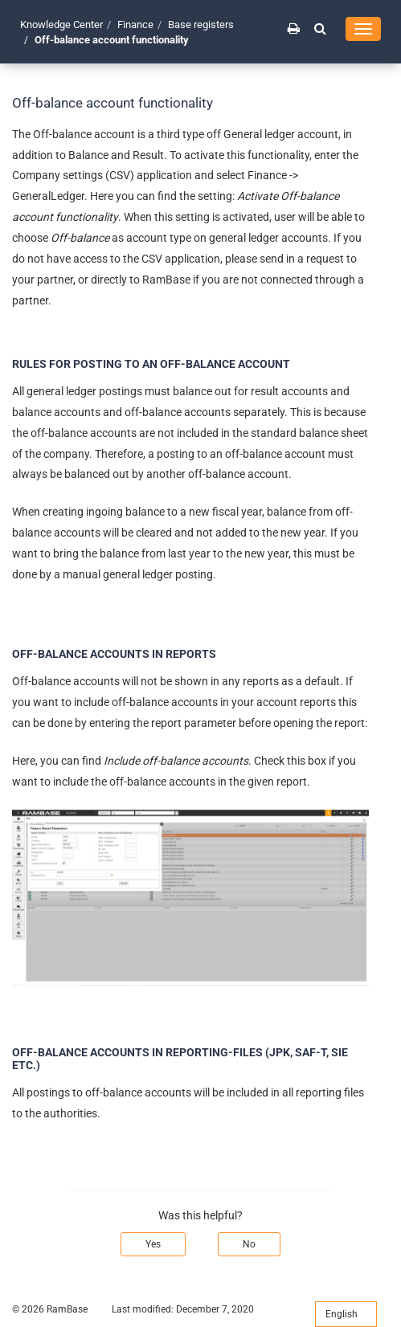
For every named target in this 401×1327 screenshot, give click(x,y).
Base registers (201, 24)
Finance (135, 24)
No (249, 1244)
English (345, 1314)
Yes (153, 1244)
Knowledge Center (61, 24)
